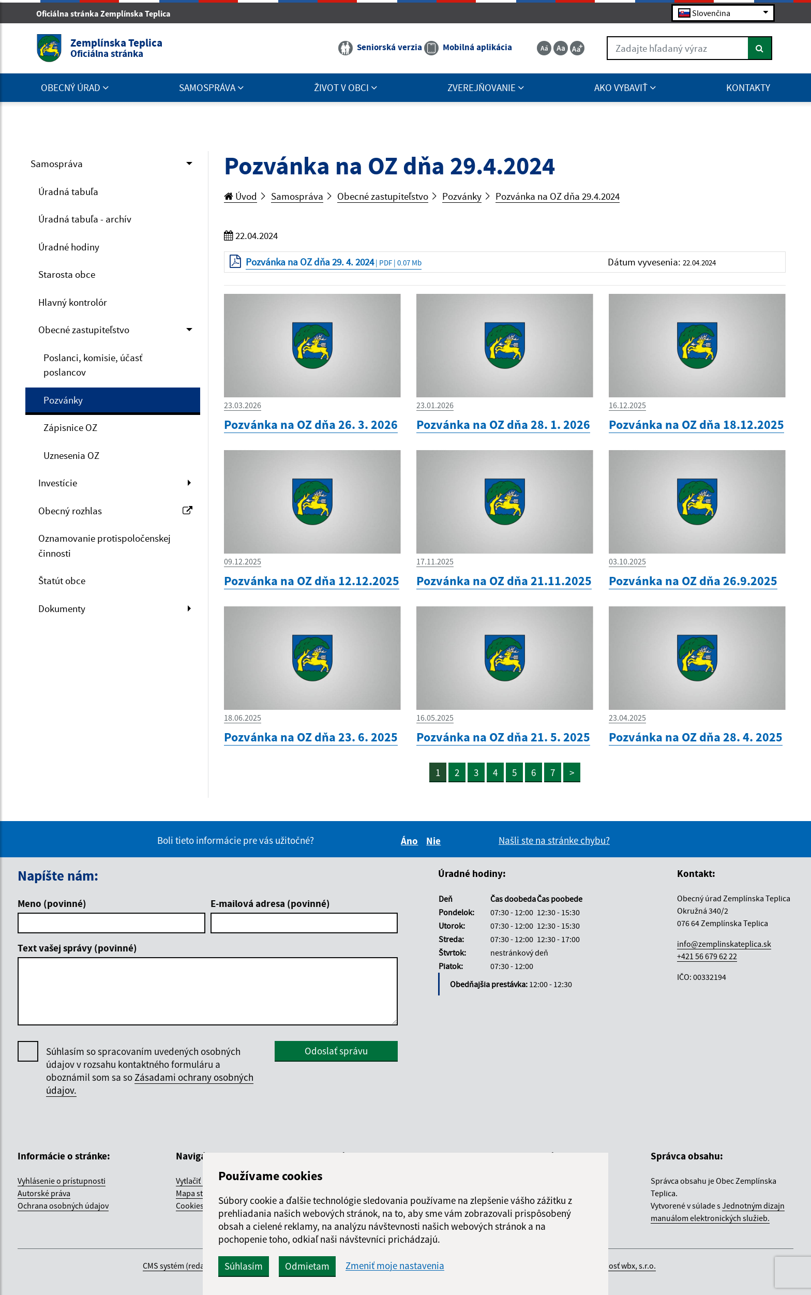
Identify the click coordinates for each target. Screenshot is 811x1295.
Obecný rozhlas (115, 510)
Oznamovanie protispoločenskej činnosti (104, 545)
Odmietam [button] (307, 1266)
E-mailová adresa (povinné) (270, 903)
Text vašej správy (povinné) (77, 948)
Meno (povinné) (52, 903)
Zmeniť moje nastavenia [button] (395, 1266)
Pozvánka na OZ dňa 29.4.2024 (557, 196)
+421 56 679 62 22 (707, 956)
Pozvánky (63, 400)
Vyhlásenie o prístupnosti (62, 1180)
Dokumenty (61, 608)
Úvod (240, 196)
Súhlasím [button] (243, 1266)
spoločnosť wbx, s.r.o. (618, 1265)
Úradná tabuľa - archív (84, 219)
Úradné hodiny (68, 247)
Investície (57, 483)
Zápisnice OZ (70, 427)
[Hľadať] (760, 48)
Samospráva (57, 163)
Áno (411, 841)
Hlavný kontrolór (72, 302)
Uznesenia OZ (71, 455)
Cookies (190, 1205)
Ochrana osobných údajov (63, 1205)
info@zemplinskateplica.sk (724, 944)
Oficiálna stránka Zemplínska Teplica (107, 13)
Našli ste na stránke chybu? (554, 840)
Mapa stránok (199, 1193)
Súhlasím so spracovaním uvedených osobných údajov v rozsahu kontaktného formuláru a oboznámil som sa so (149, 1071)
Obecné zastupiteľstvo (83, 329)
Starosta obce (66, 274)
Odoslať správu (336, 1051)
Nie (435, 841)
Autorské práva (44, 1193)
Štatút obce (61, 580)
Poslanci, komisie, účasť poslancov (92, 365)
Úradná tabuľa (68, 191)
